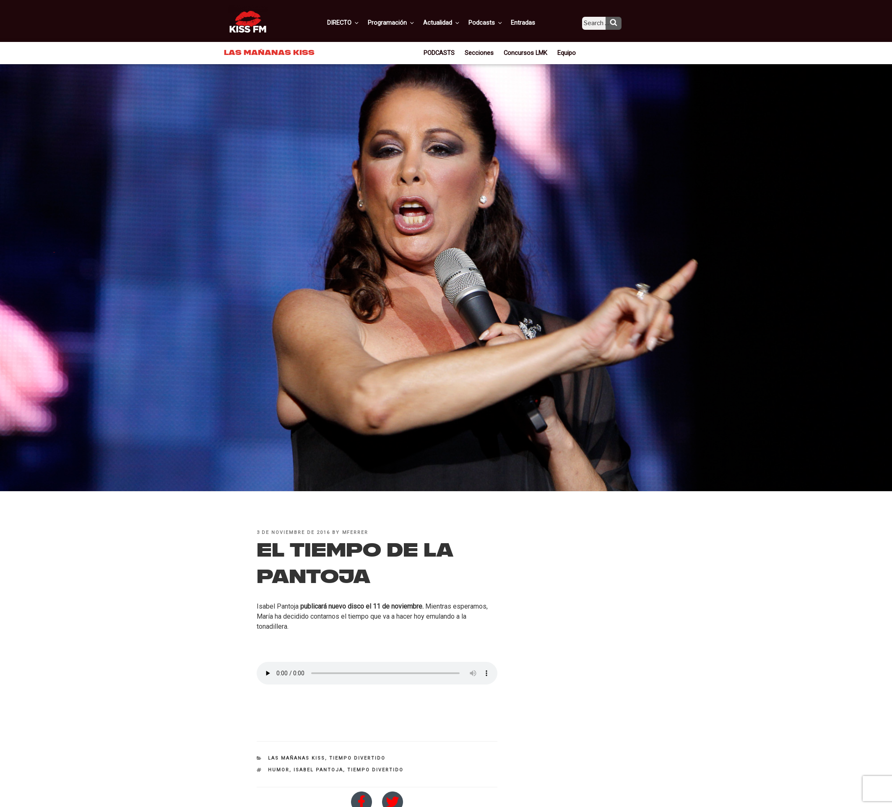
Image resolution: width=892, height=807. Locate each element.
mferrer (355, 532)
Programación (403, 22)
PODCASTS (442, 52)
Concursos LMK (525, 52)
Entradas (529, 22)
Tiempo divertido (357, 758)
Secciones (481, 52)
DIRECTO (356, 22)
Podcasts (493, 22)
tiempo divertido (375, 770)
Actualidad (451, 22)
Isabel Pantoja (318, 770)
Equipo (564, 52)
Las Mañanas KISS (296, 758)
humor (278, 770)
